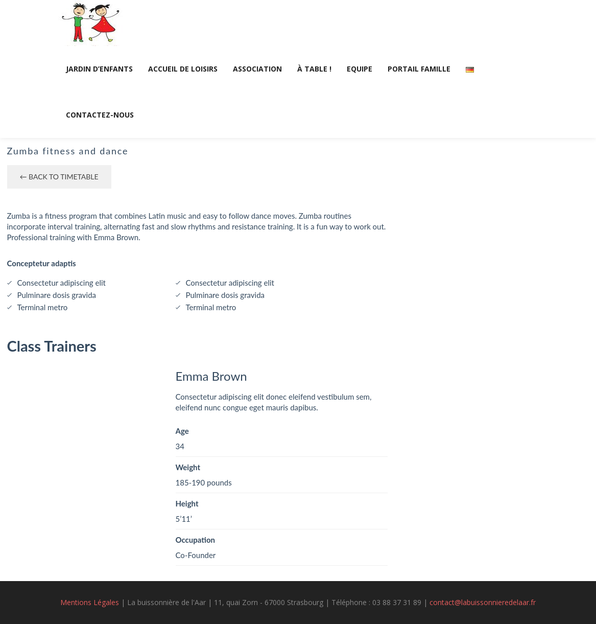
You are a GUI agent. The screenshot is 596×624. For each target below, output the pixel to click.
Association (257, 69)
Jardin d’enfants (99, 69)
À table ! (314, 69)
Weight (188, 467)
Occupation (196, 539)
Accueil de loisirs (183, 69)
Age (182, 430)
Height (187, 503)
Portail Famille (419, 69)
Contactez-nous (100, 115)
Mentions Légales (89, 602)
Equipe (359, 69)
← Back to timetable (59, 176)
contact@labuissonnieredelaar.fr (483, 602)
